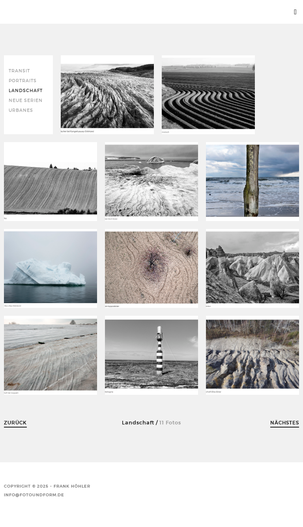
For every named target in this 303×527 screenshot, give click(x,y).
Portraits (23, 80)
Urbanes (21, 110)
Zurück (15, 423)
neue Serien (26, 100)
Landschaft (26, 90)
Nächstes (284, 423)
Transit (19, 70)
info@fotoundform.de (34, 494)
